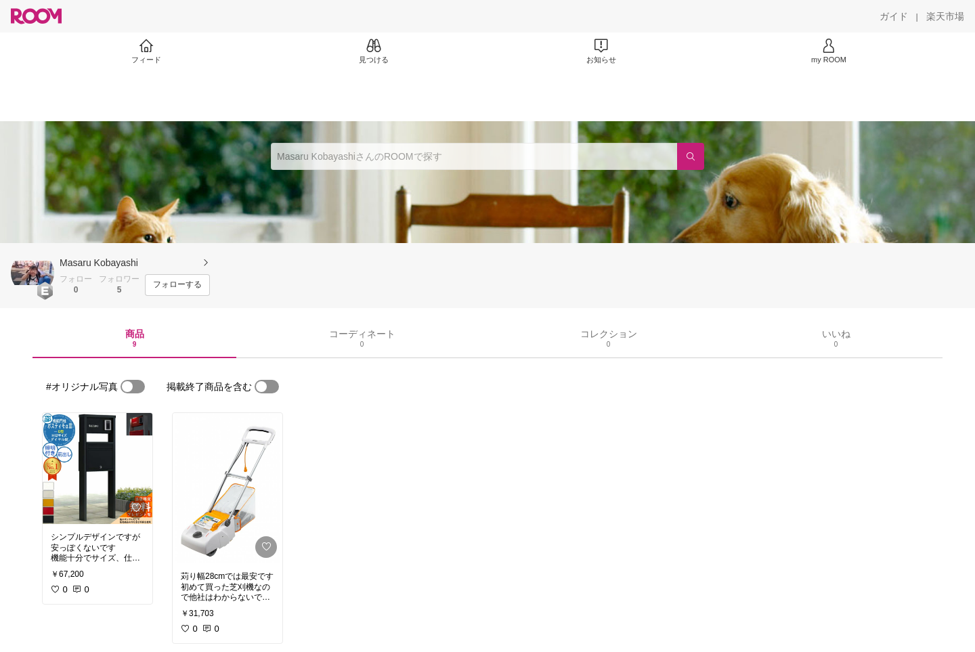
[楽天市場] (945, 16)
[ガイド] (894, 16)
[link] (97, 468)
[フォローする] (177, 285)
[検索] (690, 156)
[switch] (133, 386)
